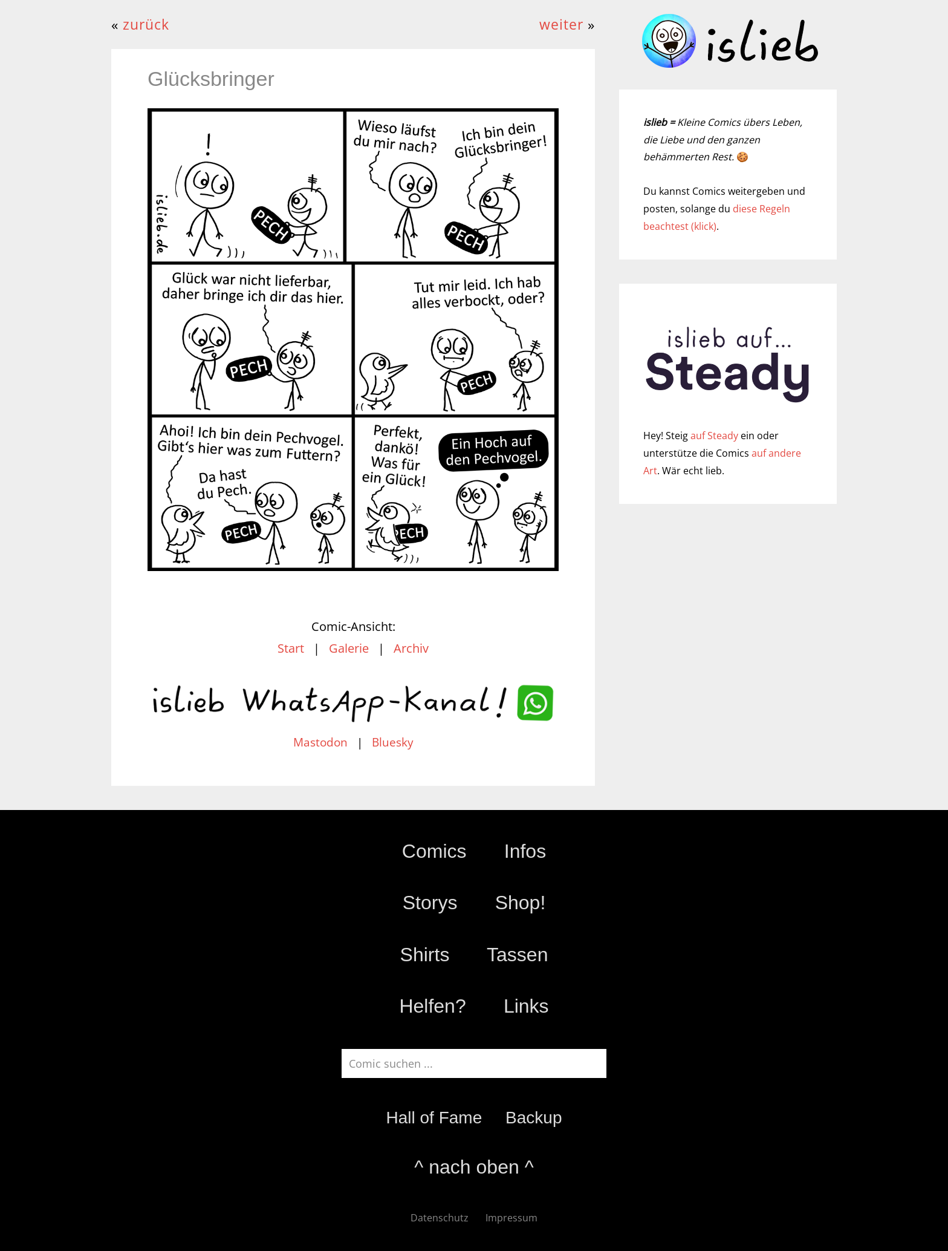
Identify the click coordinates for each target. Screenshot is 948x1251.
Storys (430, 902)
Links (526, 1006)
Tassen (517, 954)
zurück (146, 24)
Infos (525, 851)
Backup (533, 1117)
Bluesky (393, 742)
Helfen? (432, 1006)
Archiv (411, 648)
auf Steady (714, 435)
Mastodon (320, 742)
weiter (561, 24)
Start (291, 648)
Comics (434, 851)
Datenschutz (440, 1217)
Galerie (349, 648)
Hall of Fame (434, 1117)
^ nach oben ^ (473, 1167)
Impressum (511, 1217)
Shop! (520, 902)
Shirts (425, 954)
